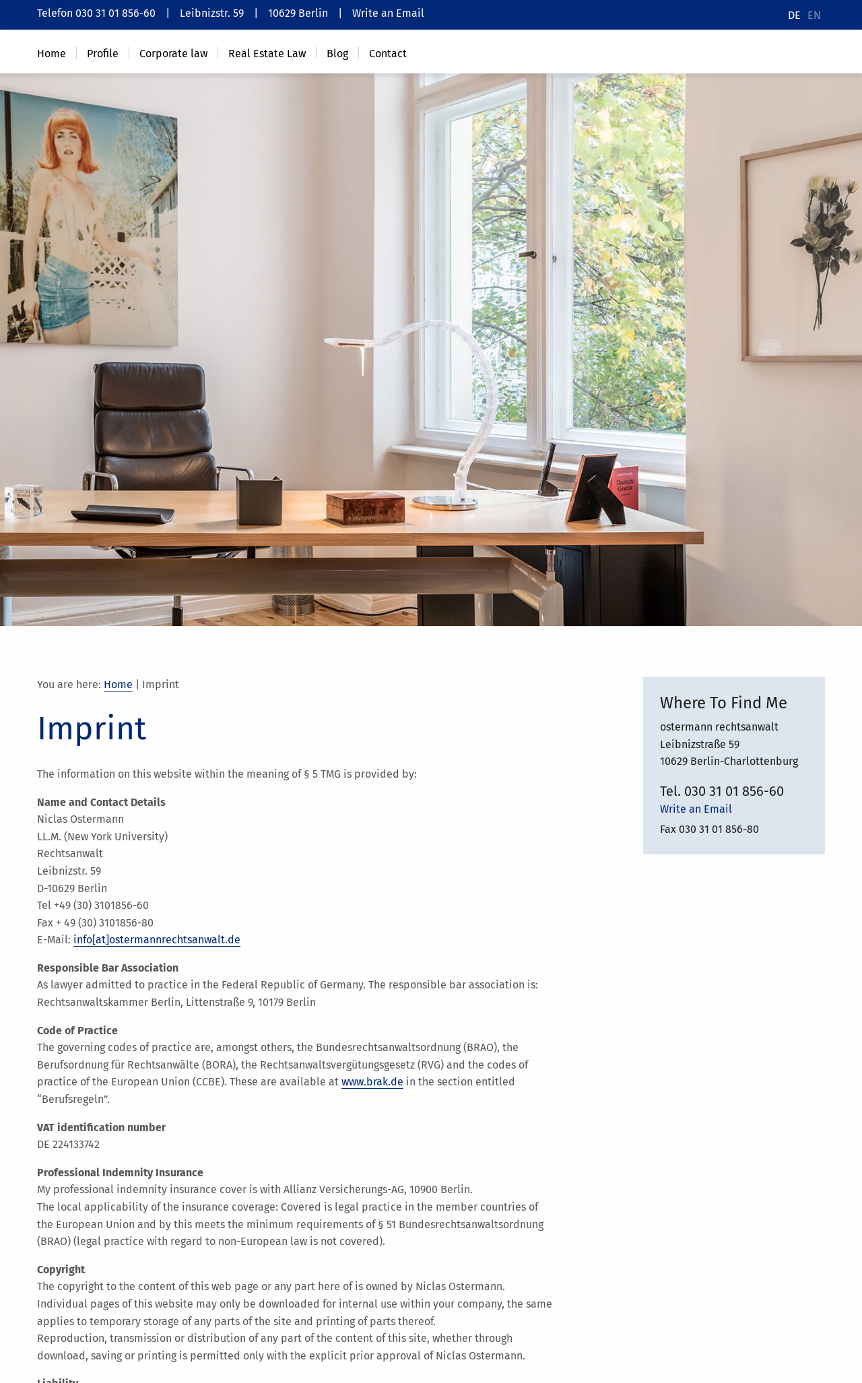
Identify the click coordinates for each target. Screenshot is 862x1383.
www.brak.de (372, 1081)
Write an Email (388, 13)
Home (118, 684)
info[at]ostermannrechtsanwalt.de (156, 939)
